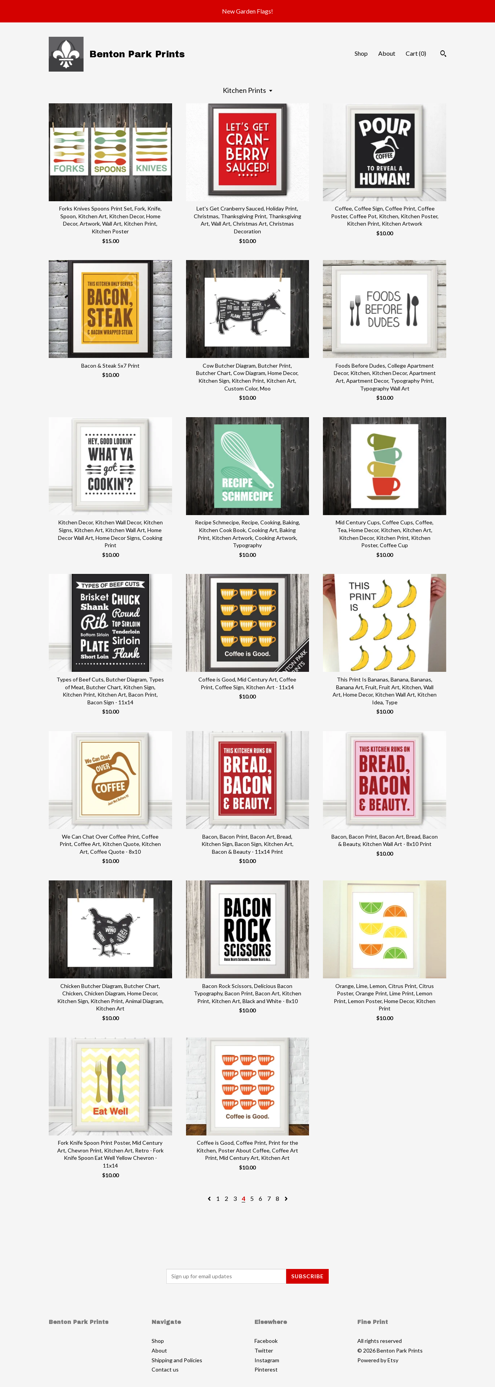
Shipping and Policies (177, 1360)
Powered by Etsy (377, 1360)
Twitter (263, 1350)
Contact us (165, 1369)
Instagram (266, 1360)
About (386, 53)
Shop (361, 53)
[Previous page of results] (209, 1198)
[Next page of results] (286, 1198)
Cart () (416, 53)
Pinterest (266, 1369)
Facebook (266, 1340)
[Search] (443, 54)
